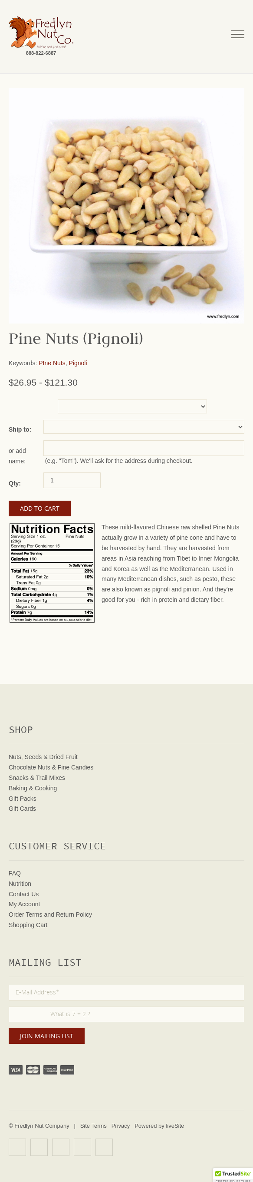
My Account (24, 904)
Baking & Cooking (33, 788)
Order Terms (26, 914)
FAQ (15, 873)
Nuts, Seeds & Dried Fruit (43, 756)
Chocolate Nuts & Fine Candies (51, 767)
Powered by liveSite (159, 1126)
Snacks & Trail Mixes (37, 777)
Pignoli (78, 363)
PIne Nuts (52, 363)
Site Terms (93, 1126)
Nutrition (20, 883)
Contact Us (24, 894)
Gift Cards (22, 808)
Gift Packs (22, 798)
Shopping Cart (28, 924)
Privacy (121, 1126)
